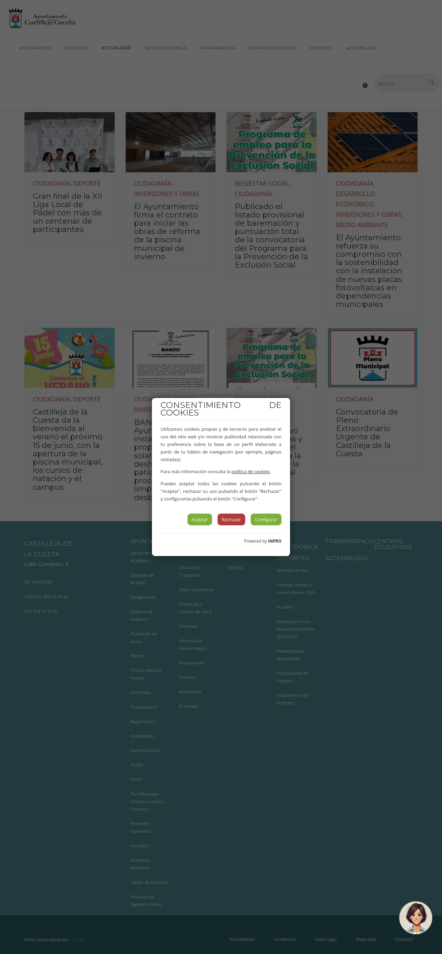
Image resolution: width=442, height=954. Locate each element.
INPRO (274, 541)
